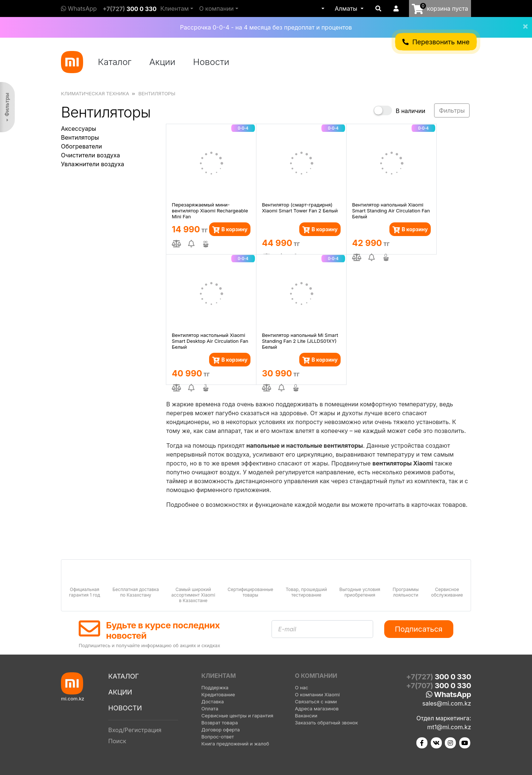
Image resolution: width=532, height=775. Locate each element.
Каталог (115, 62)
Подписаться (419, 629)
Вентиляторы (80, 137)
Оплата (209, 708)
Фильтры (7, 104)
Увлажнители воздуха (92, 164)
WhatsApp (79, 8)
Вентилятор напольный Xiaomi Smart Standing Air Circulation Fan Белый (391, 210)
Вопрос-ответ (217, 737)
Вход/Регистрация (134, 730)
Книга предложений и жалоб (235, 744)
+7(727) (130, 9)
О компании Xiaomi (317, 694)
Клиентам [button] (174, 8)
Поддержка (214, 687)
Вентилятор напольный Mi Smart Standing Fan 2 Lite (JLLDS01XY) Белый (300, 340)
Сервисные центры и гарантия (237, 715)
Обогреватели (81, 146)
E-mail (287, 629)
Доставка (212, 701)
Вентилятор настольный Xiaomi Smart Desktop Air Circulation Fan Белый (210, 340)
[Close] (522, 21)
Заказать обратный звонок (326, 723)
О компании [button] (216, 8)
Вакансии (306, 715)
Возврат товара (219, 723)
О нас (301, 687)
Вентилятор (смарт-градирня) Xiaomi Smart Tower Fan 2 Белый (300, 208)
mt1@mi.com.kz (449, 727)
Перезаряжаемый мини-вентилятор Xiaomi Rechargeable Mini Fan (210, 210)
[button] (322, 8)
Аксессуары (78, 128)
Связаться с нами (316, 701)
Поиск (117, 741)
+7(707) (438, 685)
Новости (211, 62)
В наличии (410, 111)
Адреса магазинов (316, 708)
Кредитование (218, 694)
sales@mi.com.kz (446, 703)
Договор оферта (220, 730)
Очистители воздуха (90, 155)
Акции (162, 62)
